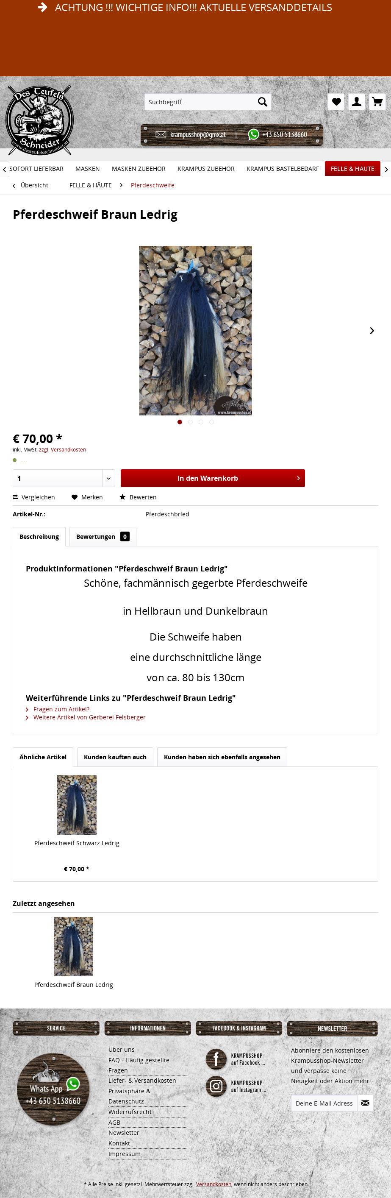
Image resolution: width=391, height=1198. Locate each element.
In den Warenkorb (238, 477)
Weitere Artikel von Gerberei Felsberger (86, 717)
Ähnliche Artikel (43, 757)
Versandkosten (213, 1184)
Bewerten (138, 497)
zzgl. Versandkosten (62, 449)
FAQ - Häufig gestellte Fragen (138, 1065)
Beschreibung (39, 536)
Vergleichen (35, 497)
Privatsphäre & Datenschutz (129, 1096)
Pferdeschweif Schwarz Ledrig (76, 843)
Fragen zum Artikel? (57, 709)
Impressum (124, 1154)
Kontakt (119, 1143)
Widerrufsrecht (130, 1112)
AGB (114, 1122)
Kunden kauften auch (115, 757)
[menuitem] (208, 101)
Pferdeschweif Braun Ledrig (73, 985)
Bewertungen (103, 536)
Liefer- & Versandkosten (142, 1080)
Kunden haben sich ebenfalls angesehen (222, 757)
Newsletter (123, 1132)
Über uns (121, 1049)
